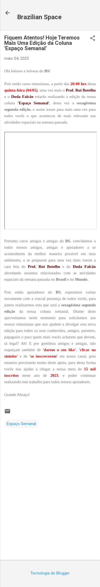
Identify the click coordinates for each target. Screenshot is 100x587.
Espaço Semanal (21, 423)
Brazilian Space (39, 17)
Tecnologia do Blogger (50, 573)
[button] (92, 38)
